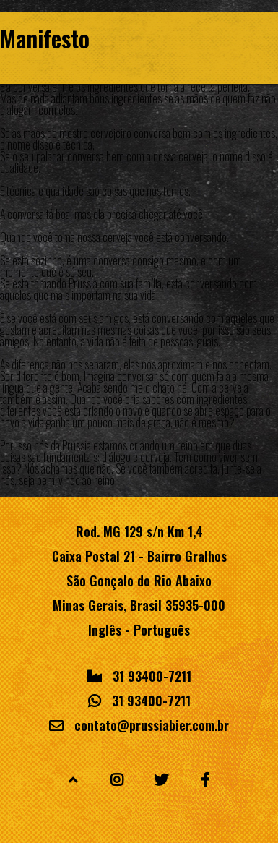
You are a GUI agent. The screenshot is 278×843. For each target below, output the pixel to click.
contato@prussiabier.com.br (151, 725)
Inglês (104, 629)
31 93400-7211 (152, 676)
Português (162, 629)
